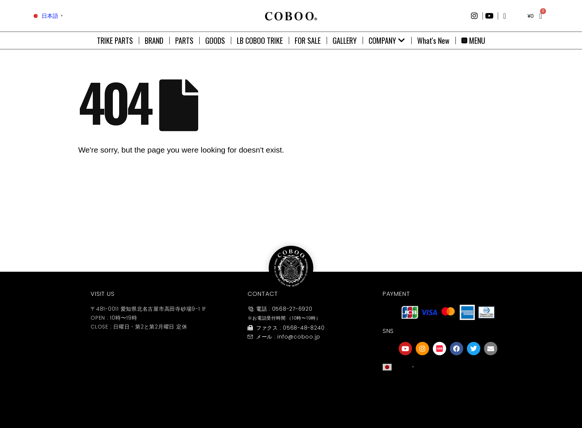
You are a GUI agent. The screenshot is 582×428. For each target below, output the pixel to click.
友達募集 (448, 403)
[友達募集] (448, 388)
